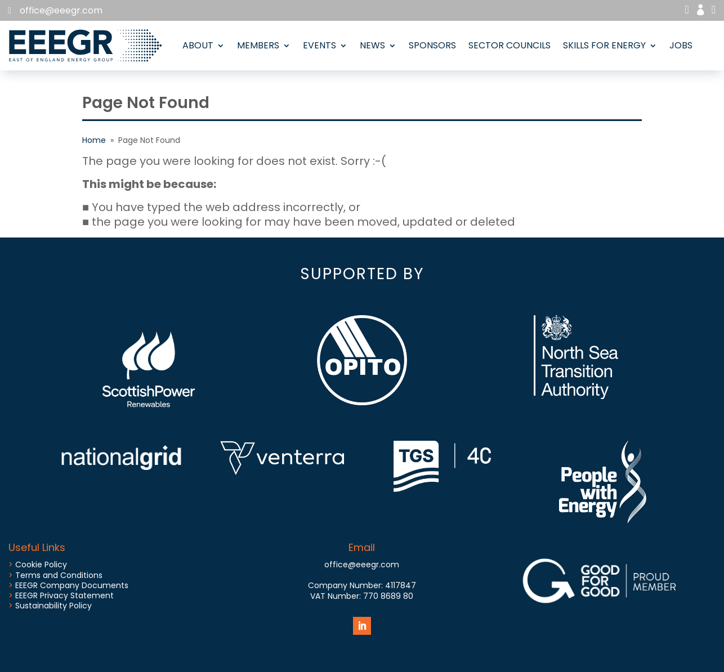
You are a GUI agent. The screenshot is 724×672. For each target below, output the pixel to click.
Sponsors (432, 45)
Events (319, 45)
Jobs (680, 45)
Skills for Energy (604, 45)
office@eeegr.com (61, 10)
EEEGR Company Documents (71, 585)
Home (94, 140)
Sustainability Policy (53, 605)
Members (258, 45)
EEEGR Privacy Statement (64, 595)
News (372, 45)
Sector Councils (509, 45)
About (197, 45)
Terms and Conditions (58, 575)
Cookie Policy (41, 564)
